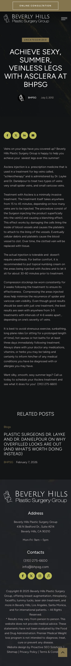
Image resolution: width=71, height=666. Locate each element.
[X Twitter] (16, 135)
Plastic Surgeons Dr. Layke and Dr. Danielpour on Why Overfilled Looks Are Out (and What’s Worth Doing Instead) (35, 444)
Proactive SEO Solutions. (47, 647)
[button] (35, 6)
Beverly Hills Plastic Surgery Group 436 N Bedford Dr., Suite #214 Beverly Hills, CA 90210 (35, 526)
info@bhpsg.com (35, 567)
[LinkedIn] (24, 135)
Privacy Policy (28, 652)
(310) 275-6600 (35, 561)
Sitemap (12, 652)
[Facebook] (7, 135)
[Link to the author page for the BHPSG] (21, 98)
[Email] (33, 135)
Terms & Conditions (52, 652)
